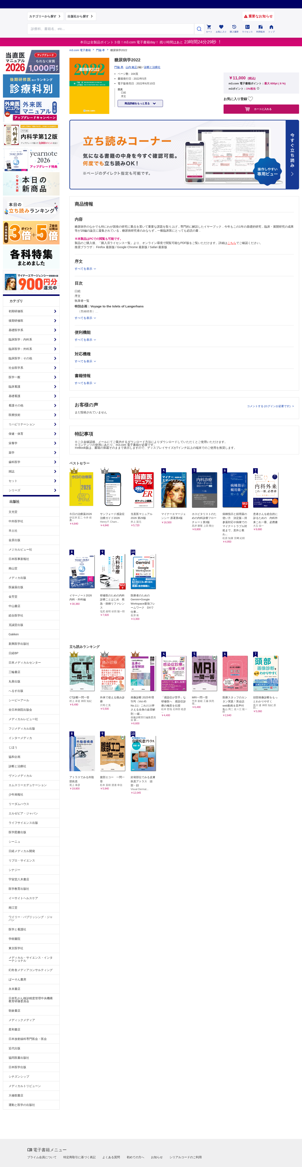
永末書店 (14, 988)
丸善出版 (14, 681)
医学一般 (14, 377)
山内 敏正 (131, 67)
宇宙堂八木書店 (19, 879)
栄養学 (13, 443)
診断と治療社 (17, 766)
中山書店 (14, 606)
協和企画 (14, 756)
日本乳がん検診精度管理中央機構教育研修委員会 (31, 1000)
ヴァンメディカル (20, 775)
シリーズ (14, 490)
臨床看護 (14, 386)
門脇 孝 (100, 50)
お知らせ (157, 1157)
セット (13, 480)
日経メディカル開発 (22, 851)
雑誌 (11, 471)
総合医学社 (16, 615)
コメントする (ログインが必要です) (269, 406)
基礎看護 (14, 396)
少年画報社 (16, 794)
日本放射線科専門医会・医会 (28, 1039)
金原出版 (14, 540)
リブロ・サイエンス (22, 860)
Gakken (14, 634)
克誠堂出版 (16, 625)
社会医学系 (16, 367)
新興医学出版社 (19, 643)
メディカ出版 (17, 577)
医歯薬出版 (16, 587)
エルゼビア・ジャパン (23, 813)
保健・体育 (16, 433)
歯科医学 (14, 462)
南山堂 (13, 568)
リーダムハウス (19, 804)
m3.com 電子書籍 (80, 50)
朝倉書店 (14, 1010)
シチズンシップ (19, 1076)
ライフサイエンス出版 (23, 822)
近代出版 (14, 1048)
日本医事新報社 (19, 559)
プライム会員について (42, 1157)
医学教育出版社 (19, 888)
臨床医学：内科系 (20, 339)
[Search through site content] (110, 28)
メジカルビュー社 (20, 549)
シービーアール (19, 700)
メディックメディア (22, 1020)
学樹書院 (14, 938)
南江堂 (13, 907)
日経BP (13, 653)
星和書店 (14, 1029)
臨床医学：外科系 (20, 349)
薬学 (11, 452)
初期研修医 (16, 311)
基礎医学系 (16, 330)
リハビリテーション (22, 424)
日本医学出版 (17, 1067)
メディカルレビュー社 (23, 719)
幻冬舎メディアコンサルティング (31, 970)
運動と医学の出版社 (22, 1104)
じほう (13, 747)
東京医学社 (16, 948)
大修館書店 (16, 1095)
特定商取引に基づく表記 (79, 1157)
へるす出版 (16, 690)
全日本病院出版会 (20, 709)
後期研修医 (16, 320)
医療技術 (14, 415)
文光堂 (13, 511)
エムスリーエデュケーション (28, 785)
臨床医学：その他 (20, 358)
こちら (231, 243)
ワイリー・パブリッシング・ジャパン (31, 918)
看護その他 (16, 405)
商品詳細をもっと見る (137, 103)
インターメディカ (20, 738)
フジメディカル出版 (22, 728)
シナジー (14, 870)
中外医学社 (16, 521)
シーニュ (14, 841)
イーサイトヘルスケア (23, 898)
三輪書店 (14, 672)
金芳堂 (13, 596)
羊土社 (13, 530)
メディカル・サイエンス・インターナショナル (31, 959)
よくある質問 (111, 1157)
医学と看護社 (17, 929)
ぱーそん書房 (17, 979)
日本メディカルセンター (25, 662)
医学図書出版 (17, 832)
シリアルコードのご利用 (185, 1157)
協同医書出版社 (19, 1057)
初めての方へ (135, 1157)
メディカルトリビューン (25, 1086)
